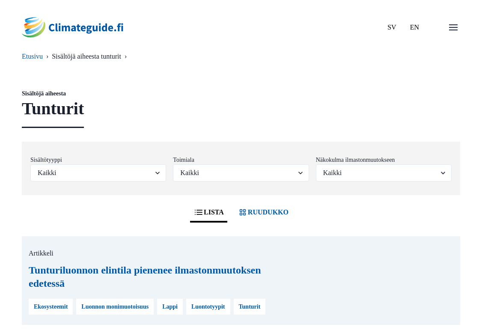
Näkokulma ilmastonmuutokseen (355, 160)
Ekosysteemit (51, 306)
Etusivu (32, 56)
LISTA (208, 212)
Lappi (170, 306)
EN (414, 27)
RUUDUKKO (263, 212)
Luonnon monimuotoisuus (115, 306)
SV (391, 27)
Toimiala (183, 160)
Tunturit (250, 306)
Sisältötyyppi (46, 160)
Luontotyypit (208, 306)
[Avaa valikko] (453, 27)
